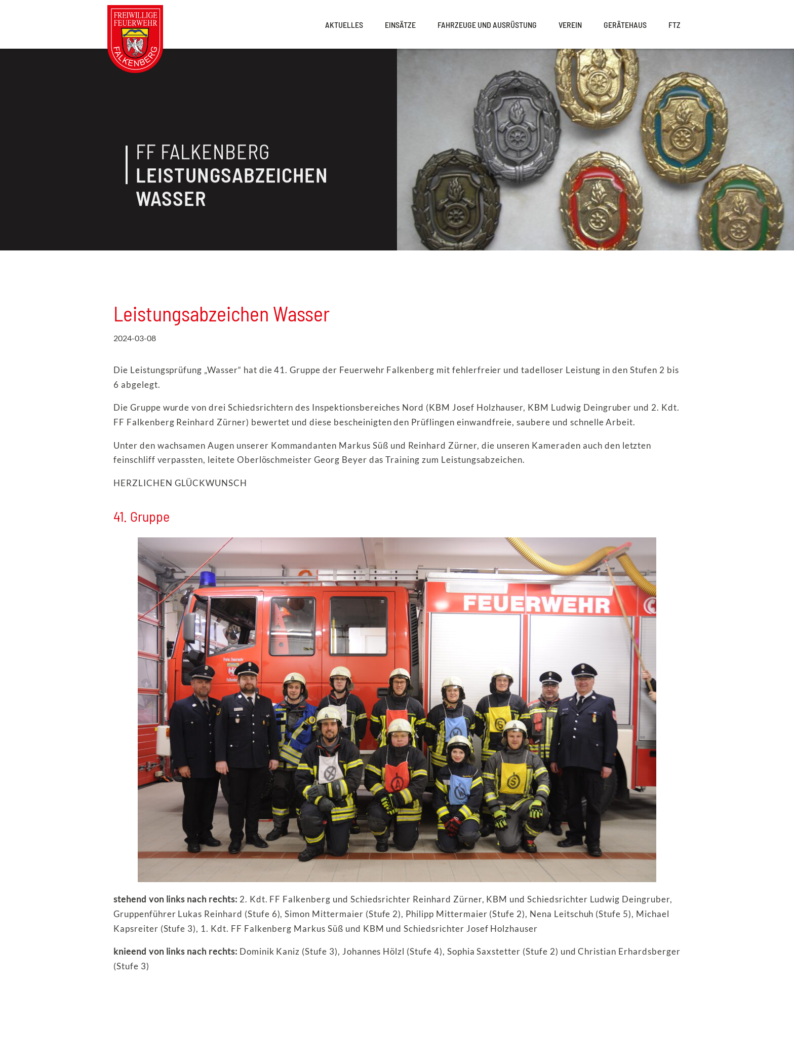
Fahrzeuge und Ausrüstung (487, 24)
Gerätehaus (625, 24)
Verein (570, 24)
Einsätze (400, 24)
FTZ (674, 24)
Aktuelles (344, 24)
